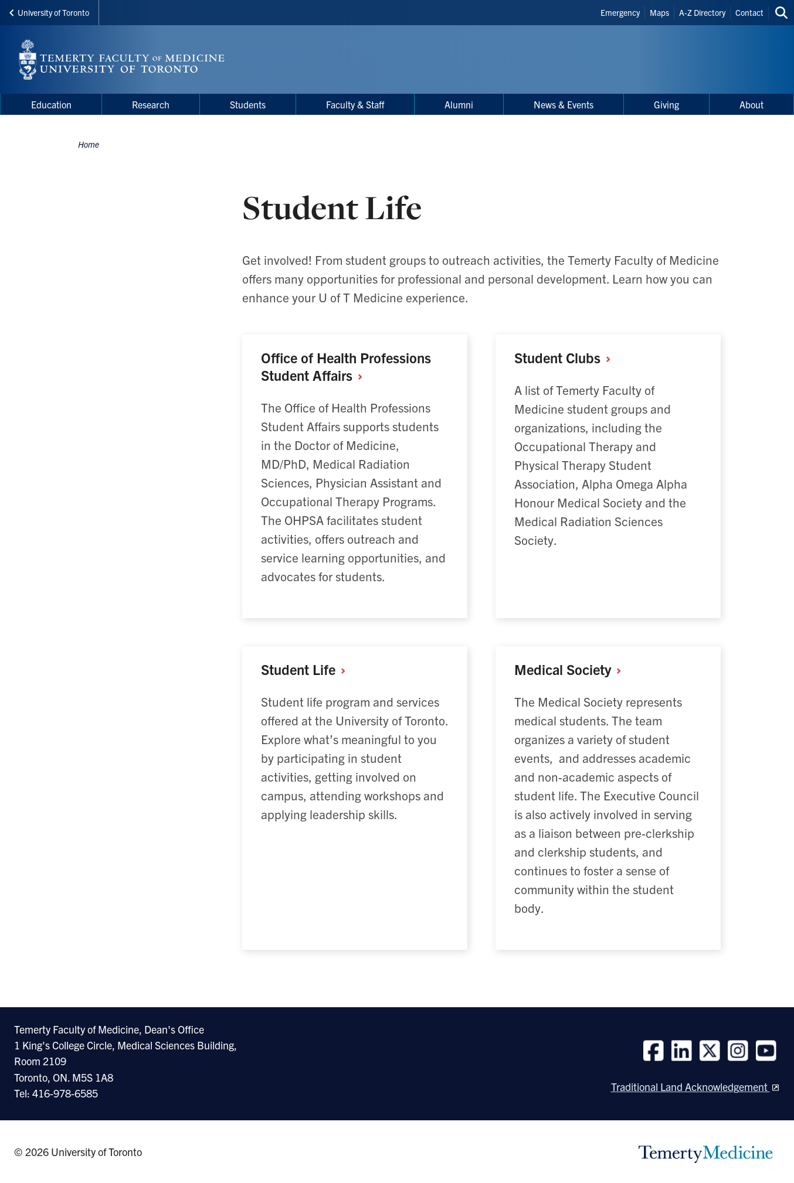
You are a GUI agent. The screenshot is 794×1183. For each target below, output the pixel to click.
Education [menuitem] (51, 104)
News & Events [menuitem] (563, 104)
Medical (572, 669)
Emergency (620, 12)
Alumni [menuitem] (458, 104)
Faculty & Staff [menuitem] (355, 104)
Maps (659, 12)
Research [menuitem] (150, 104)
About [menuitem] (751, 104)
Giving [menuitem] (666, 104)
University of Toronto (49, 12)
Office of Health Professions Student (346, 366)
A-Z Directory (702, 12)
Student (566, 357)
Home (88, 144)
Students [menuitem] (248, 104)
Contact (749, 12)
